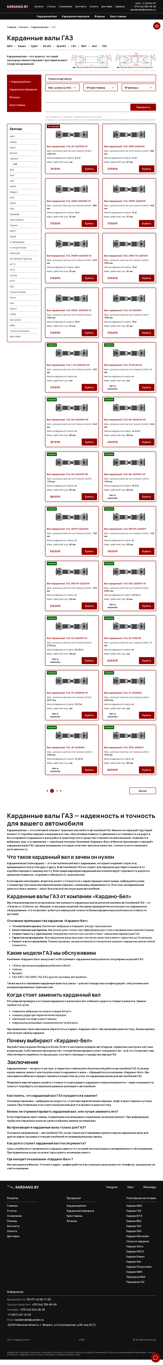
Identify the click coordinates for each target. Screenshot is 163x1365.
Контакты (80, 6)
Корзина (119, 6)
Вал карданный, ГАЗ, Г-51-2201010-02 (68, 370)
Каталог (39, 6)
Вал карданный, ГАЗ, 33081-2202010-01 (69, 261)
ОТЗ (12, 275)
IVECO (13, 314)
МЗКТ (13, 236)
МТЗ (12, 286)
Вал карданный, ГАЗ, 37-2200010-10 (67, 698)
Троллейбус (17, 225)
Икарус (14, 197)
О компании (65, 6)
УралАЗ (14, 164)
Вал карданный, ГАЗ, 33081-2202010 (124, 206)
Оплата (93, 6)
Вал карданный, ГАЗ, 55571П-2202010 (68, 589)
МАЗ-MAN (15, 341)
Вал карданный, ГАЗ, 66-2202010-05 (67, 425)
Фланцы (100, 16)
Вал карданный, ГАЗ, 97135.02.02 (123, 370)
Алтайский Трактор (21, 264)
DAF (12, 308)
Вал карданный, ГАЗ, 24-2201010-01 (67, 151)
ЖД (12, 291)
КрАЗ (12, 152)
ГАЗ (15, 169)
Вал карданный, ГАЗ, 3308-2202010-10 (69, 206)
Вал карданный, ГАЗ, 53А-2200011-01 (125, 589)
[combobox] (100, 79)
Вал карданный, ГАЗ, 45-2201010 (122, 315)
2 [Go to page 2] (57, 796)
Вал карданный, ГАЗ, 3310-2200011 (124, 752)
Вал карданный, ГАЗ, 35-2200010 (65, 752)
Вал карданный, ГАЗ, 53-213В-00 (122, 643)
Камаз (13, 147)
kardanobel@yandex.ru (143, 9)
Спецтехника (17, 297)
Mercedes (15, 325)
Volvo (13, 302)
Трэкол (14, 230)
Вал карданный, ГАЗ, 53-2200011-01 (67, 643)
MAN (12, 330)
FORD (13, 319)
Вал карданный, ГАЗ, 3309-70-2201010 (126, 261)
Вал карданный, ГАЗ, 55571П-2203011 (125, 534)
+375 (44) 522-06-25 (145, 6)
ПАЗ (12, 214)
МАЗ (12, 141)
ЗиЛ (12, 180)
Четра (13, 280)
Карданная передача (75, 16)
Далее (142, 796)
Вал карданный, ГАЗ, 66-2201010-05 (67, 479)
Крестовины (118, 16)
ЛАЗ (12, 202)
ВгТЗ (12, 269)
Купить (89, 174)
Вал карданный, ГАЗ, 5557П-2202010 (68, 534)
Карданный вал (47, 16)
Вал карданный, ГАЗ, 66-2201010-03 (124, 479)
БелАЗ (13, 158)
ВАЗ (12, 175)
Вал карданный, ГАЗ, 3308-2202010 (124, 151)
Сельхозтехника (19, 336)
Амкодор (15, 258)
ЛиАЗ (13, 208)
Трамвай (14, 219)
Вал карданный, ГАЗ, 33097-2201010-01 (69, 315)
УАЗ (12, 186)
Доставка (106, 6)
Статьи (51, 6)
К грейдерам (17, 247)
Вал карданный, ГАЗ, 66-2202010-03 (125, 425)
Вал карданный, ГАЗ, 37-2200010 (123, 698)
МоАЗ (13, 241)
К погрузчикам (18, 252)
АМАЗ (13, 191)
